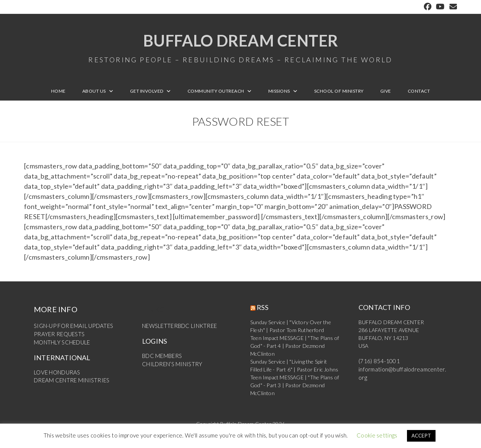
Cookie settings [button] (377, 435)
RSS (262, 310)
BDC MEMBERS (161, 358)
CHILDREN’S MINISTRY (171, 366)
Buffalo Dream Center (240, 49)
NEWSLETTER (159, 328)
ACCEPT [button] (421, 436)
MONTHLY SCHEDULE (61, 344)
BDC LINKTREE (195, 328)
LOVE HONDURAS (56, 374)
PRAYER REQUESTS (58, 336)
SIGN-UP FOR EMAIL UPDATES (71, 328)
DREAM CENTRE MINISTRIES (70, 382)
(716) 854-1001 (377, 364)
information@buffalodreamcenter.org (401, 371)
